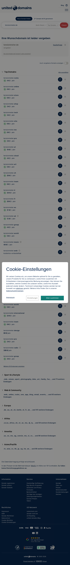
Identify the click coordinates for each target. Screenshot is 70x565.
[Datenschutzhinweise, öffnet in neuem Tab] (14, 291)
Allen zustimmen (52, 298)
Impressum (10, 297)
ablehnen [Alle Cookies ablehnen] (19, 288)
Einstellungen (32, 298)
